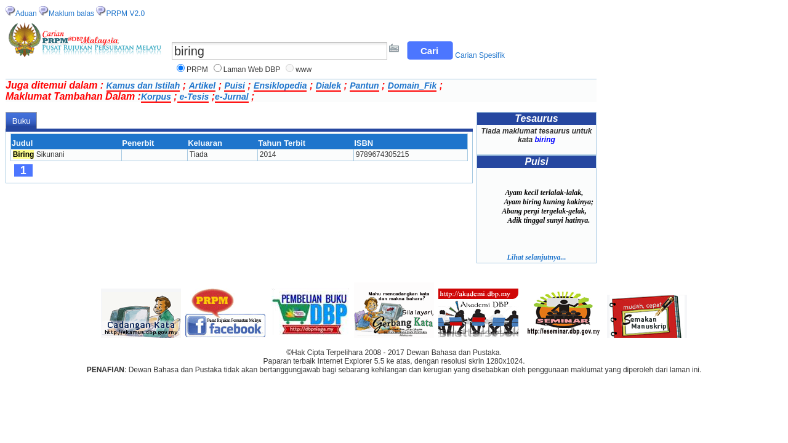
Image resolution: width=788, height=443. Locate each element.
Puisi (234, 85)
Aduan (26, 13)
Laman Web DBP (252, 69)
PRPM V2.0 (125, 13)
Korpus (156, 97)
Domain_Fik (412, 85)
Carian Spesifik (480, 55)
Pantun (364, 85)
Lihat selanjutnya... (536, 257)
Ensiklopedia (280, 85)
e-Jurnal (231, 97)
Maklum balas (71, 13)
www (304, 69)
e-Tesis (193, 97)
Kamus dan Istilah (143, 85)
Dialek (328, 85)
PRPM (197, 69)
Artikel (202, 85)
